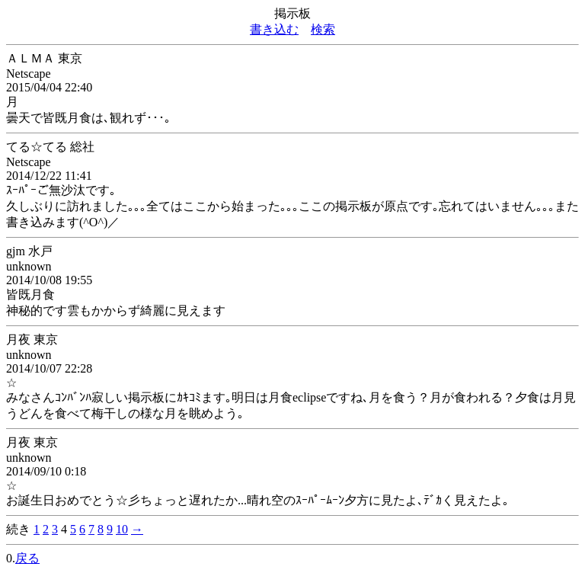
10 (122, 529)
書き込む (274, 29)
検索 (323, 29)
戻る (27, 558)
